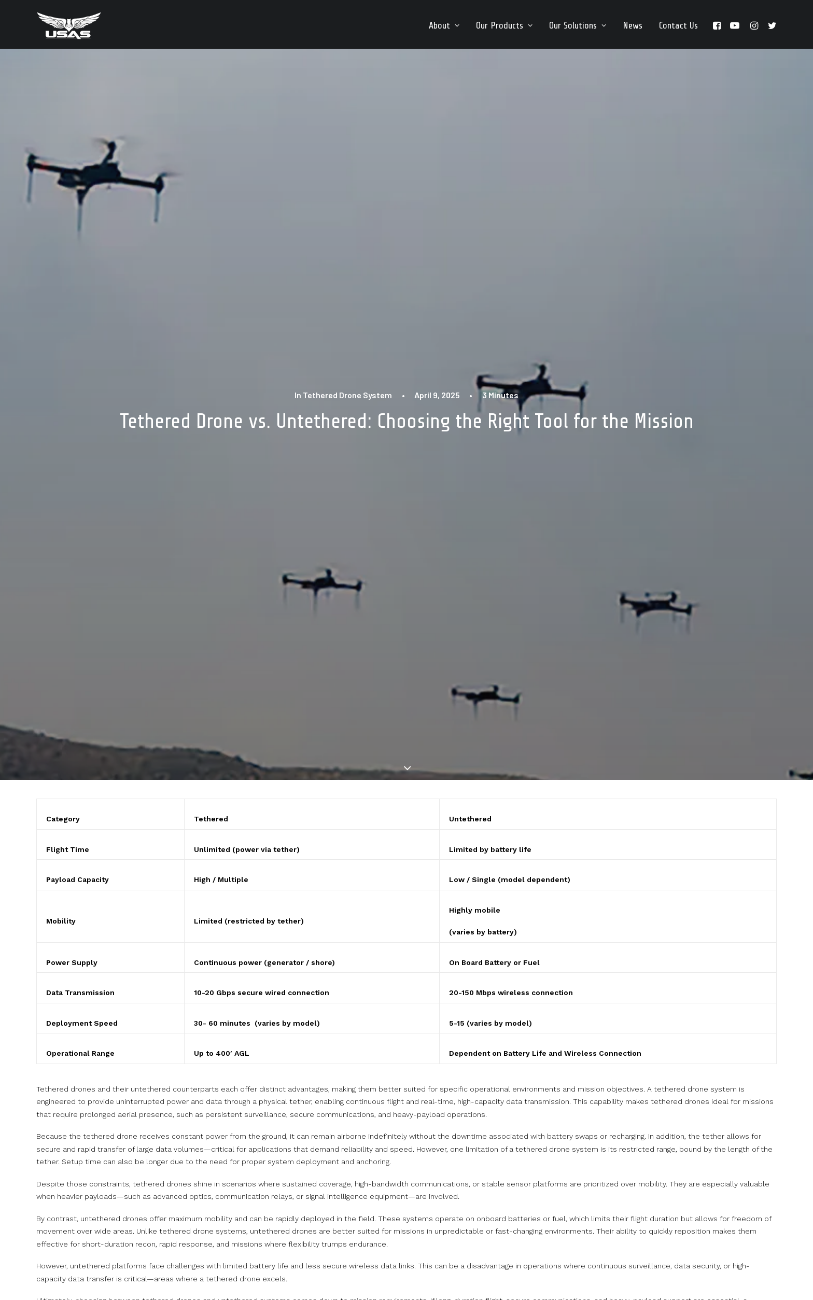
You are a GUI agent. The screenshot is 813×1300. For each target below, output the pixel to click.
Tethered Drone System (347, 117)
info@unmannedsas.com (341, 1205)
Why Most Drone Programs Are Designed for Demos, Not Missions (405, 1070)
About (444, 25)
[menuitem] (444, 25)
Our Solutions (577, 25)
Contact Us (678, 25)
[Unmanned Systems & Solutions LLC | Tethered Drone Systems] (69, 25)
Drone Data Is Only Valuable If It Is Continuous (127, 1070)
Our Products (504, 25)
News (632, 25)
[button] (718, 25)
